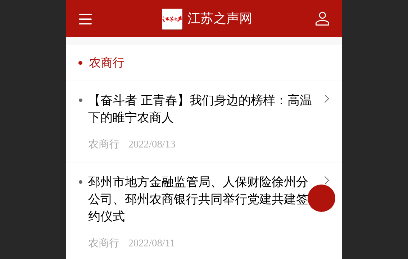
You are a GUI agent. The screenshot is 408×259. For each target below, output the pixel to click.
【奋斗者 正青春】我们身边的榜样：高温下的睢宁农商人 (200, 109)
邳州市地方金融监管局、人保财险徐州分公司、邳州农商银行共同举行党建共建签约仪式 (198, 199)
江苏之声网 (219, 18)
